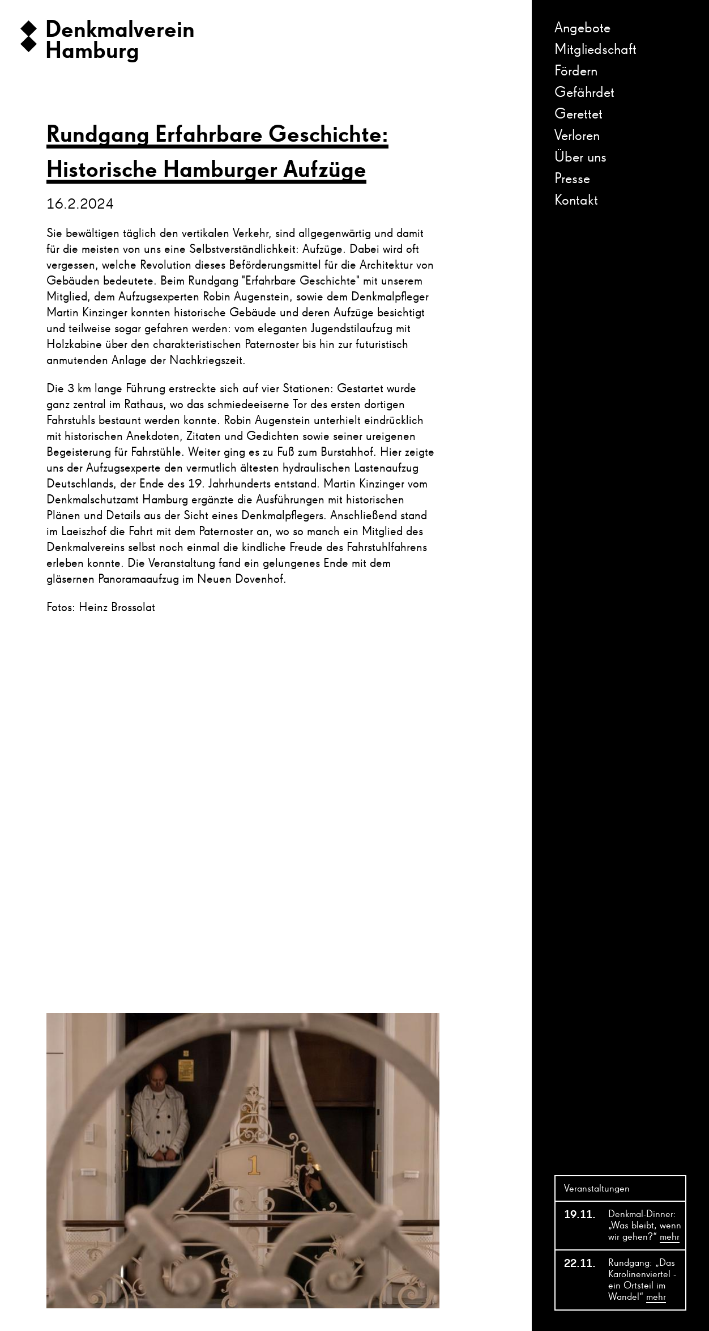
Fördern (575, 71)
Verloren (577, 136)
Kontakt (576, 200)
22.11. (579, 1263)
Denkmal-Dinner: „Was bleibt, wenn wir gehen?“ (644, 1226)
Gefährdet (584, 93)
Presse (572, 179)
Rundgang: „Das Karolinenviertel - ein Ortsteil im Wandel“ (642, 1280)
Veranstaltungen (597, 1189)
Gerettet (578, 114)
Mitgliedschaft (595, 50)
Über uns (580, 157)
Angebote (582, 28)
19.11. (579, 1214)
